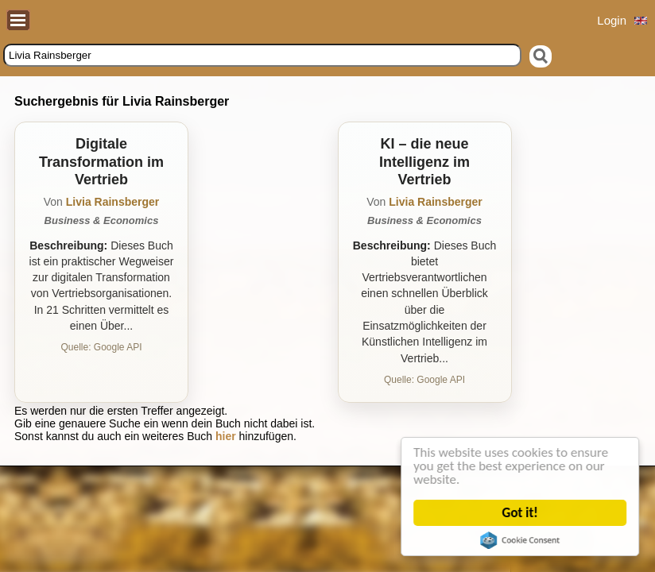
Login (611, 20)
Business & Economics (102, 220)
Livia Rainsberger (113, 201)
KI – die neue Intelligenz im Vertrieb (424, 161)
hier (225, 436)
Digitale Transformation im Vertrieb (101, 161)
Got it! (520, 512)
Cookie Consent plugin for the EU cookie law (520, 540)
